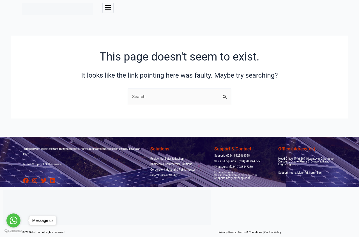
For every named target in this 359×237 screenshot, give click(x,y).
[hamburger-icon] (108, 8)
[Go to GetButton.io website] (13, 231)
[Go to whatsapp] (13, 220)
